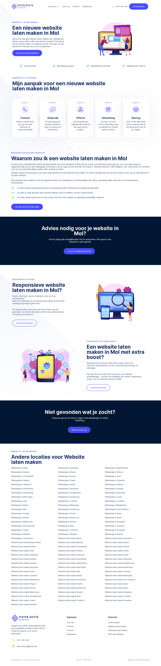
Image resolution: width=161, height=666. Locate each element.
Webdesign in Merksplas (68, 505)
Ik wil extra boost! (98, 387)
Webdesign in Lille (19, 501)
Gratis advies (138, 6)
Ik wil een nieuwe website (27, 53)
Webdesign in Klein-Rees (21, 497)
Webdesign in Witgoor (67, 534)
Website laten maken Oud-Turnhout (120, 580)
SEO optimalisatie (116, 634)
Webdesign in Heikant (114, 484)
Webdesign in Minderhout (116, 505)
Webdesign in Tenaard (114, 526)
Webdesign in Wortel (114, 534)
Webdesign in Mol (18, 509)
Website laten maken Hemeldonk (72, 559)
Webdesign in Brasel (66, 472)
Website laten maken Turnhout (71, 600)
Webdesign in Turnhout (68, 530)
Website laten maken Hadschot (71, 555)
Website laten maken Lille (69, 571)
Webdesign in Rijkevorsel (22, 522)
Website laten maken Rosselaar (118, 592)
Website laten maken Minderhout (25, 580)
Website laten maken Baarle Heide (26, 542)
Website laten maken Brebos (23, 546)
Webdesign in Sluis (66, 526)
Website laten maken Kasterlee (24, 567)
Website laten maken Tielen (23, 600)
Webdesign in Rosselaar (115, 522)
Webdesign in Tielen (20, 530)
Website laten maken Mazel (70, 575)
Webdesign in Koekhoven (69, 497)
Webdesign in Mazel (19, 505)
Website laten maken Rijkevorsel (25, 592)
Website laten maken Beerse (70, 542)
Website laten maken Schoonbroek (26, 596)
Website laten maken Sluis (69, 596)
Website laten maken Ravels (23, 588)
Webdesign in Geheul (20, 480)
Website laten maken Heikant (23, 559)
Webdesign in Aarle (19, 468)
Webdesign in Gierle (66, 480)
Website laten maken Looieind (24, 575)
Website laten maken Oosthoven (72, 580)
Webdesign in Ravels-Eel (68, 517)
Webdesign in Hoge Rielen (22, 493)
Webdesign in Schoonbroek (23, 526)
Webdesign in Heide (66, 484)
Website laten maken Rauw (116, 584)
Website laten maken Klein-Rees (72, 567)
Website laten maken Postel (70, 584)
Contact (70, 630)
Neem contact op (77, 430)
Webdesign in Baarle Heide (116, 468)
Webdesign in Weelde (20, 534)
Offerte (70, 626)
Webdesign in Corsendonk (22, 476)
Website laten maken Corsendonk (72, 546)
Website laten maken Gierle (117, 551)
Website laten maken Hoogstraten (119, 563)
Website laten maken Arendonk (118, 538)
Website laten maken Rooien (70, 592)
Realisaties (71, 634)
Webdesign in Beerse (20, 472)
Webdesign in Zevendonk (22, 538)
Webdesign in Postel (67, 513)
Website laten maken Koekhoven (119, 567)
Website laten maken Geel (22, 551)
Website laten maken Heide (116, 555)
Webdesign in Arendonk (68, 468)
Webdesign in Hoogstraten (69, 493)
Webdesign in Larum (113, 497)
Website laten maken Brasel (117, 542)
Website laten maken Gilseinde (24, 555)
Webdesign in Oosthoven (69, 509)
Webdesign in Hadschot (21, 484)
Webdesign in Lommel (67, 501)
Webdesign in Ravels (20, 517)
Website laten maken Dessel (117, 546)
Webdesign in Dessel (67, 476)
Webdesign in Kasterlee (115, 493)
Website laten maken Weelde (23, 604)
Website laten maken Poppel (23, 584)
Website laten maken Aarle (69, 538)
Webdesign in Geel (113, 476)
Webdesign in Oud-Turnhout (117, 509)
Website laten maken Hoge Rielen (72, 563)
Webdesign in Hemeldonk (22, 488)
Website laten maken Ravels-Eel (72, 588)
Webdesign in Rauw (113, 513)
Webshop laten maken (117, 630)
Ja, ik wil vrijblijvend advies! (78, 251)
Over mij (70, 622)
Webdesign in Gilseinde (115, 480)
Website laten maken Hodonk (23, 563)
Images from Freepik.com (139, 660)
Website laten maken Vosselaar (118, 600)
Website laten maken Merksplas (118, 575)
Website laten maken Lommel (117, 571)
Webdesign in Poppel (20, 513)
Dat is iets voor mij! (24, 323)
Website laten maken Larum (23, 571)
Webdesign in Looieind (114, 501)
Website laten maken (117, 626)
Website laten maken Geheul (70, 551)
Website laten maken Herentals (118, 559)
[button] (54, 6)
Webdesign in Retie (113, 517)
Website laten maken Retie (116, 588)
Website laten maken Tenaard (117, 596)
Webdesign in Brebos (114, 472)
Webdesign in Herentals (68, 488)
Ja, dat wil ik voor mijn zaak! (27, 207)
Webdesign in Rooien (67, 522)
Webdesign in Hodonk (114, 488)
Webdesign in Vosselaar (115, 530)
